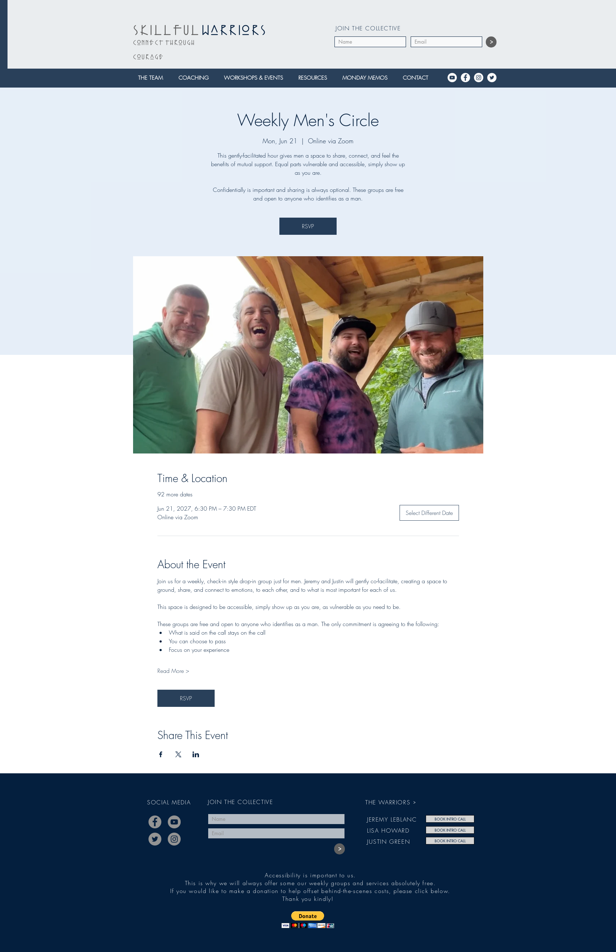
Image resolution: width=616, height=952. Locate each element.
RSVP (308, 226)
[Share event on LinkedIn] (195, 754)
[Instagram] (478, 77)
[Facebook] (465, 77)
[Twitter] (492, 77)
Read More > (173, 671)
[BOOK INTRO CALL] (450, 819)
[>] (491, 42)
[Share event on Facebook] (160, 754)
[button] (153, 78)
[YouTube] (452, 77)
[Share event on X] (178, 754)
